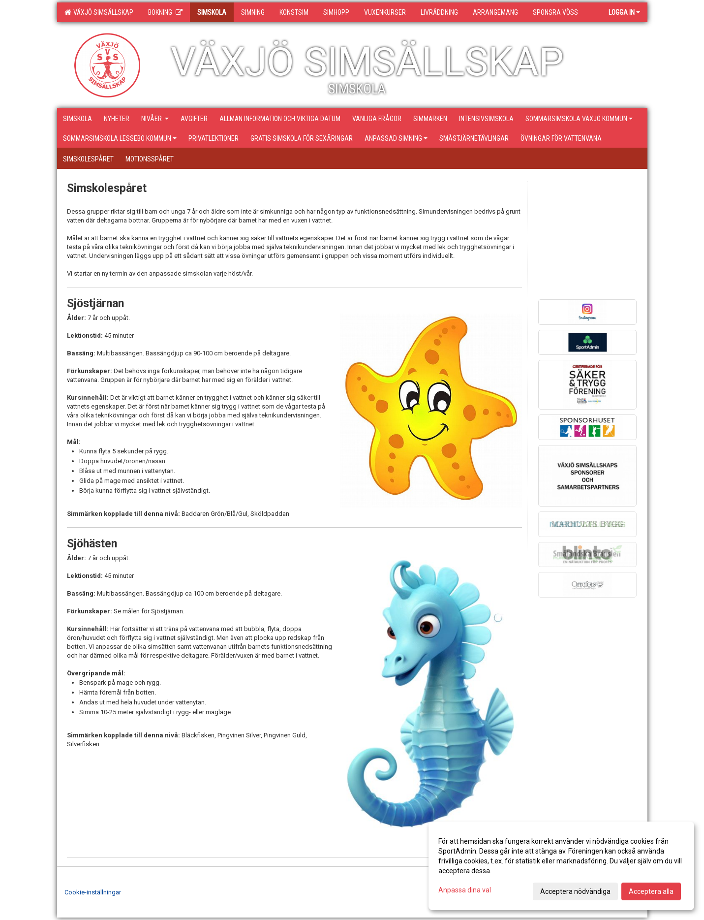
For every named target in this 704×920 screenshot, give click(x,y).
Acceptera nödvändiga (575, 891)
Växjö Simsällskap (98, 12)
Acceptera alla (651, 891)
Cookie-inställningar (92, 892)
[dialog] (561, 866)
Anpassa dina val (464, 890)
